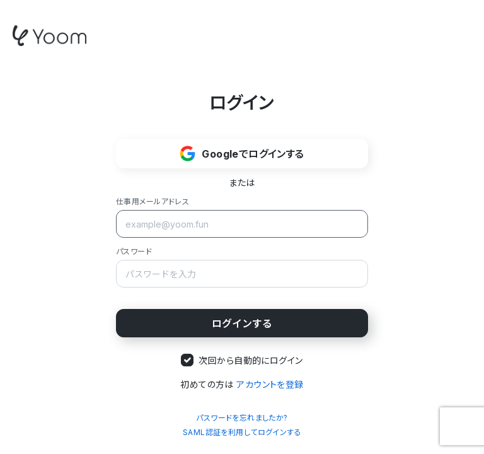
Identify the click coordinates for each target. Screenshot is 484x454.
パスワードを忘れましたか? (241, 417)
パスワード (134, 251)
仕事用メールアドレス (152, 201)
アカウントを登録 (269, 384)
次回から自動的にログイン (250, 360)
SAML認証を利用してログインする (242, 432)
